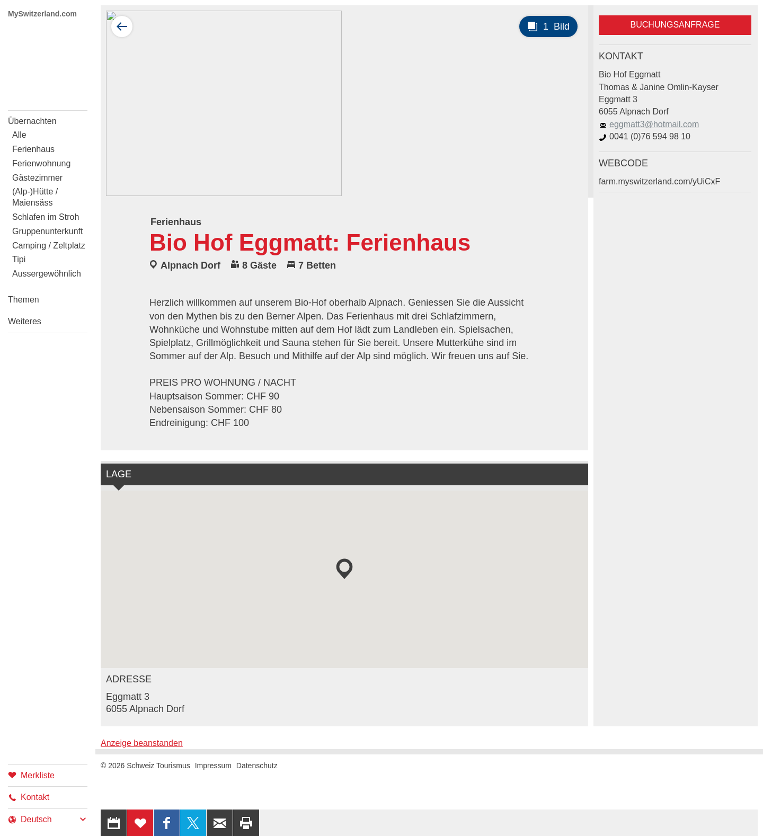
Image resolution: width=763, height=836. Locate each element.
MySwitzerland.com (42, 14)
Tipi (18, 259)
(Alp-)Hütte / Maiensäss (35, 197)
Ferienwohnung (41, 163)
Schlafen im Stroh (45, 216)
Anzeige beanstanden (142, 743)
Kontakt (28, 797)
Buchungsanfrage (675, 24)
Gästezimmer (37, 177)
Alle (19, 134)
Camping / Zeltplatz (48, 245)
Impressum (213, 765)
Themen (23, 299)
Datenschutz (257, 765)
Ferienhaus (33, 149)
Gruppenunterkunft (47, 231)
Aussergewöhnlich (46, 273)
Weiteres (24, 321)
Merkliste (31, 774)
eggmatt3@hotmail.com (649, 124)
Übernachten (32, 121)
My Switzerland (47, 62)
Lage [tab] (118, 474)
